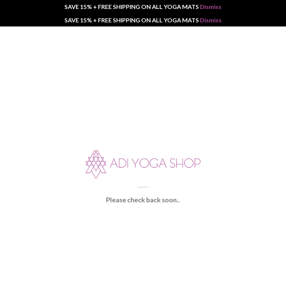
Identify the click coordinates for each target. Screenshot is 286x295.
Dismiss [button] (211, 6)
